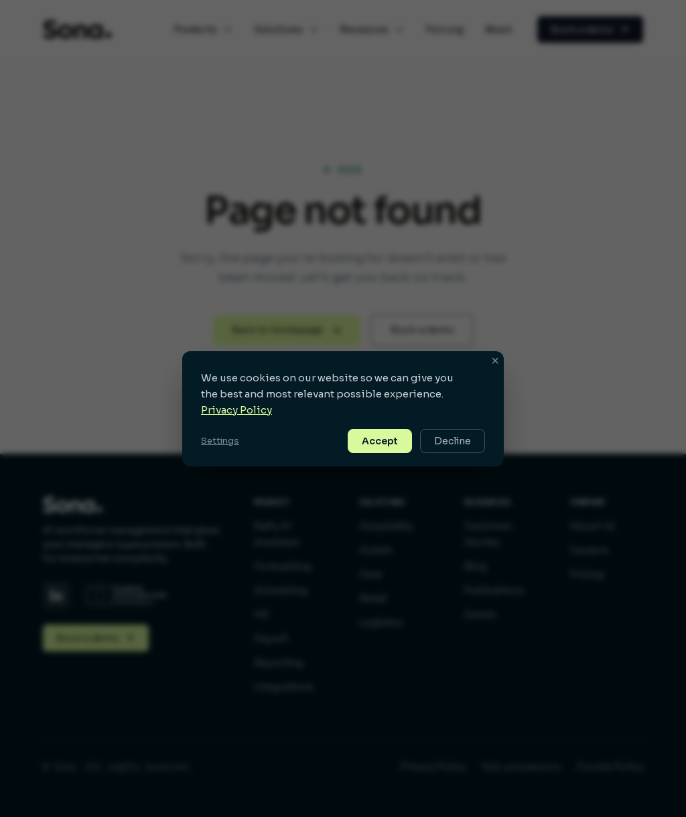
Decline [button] (452, 441)
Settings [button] (220, 440)
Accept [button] (380, 441)
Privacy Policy (236, 409)
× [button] (495, 360)
